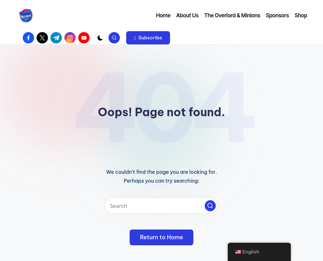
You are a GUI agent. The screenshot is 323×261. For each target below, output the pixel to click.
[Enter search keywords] (161, 206)
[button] (148, 37)
